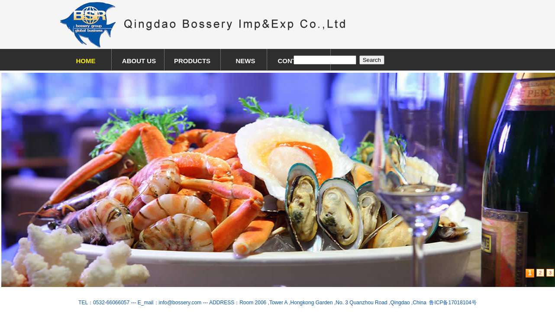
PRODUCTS (192, 60)
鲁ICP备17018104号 (451, 303)
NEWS (245, 60)
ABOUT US (139, 60)
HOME (86, 60)
